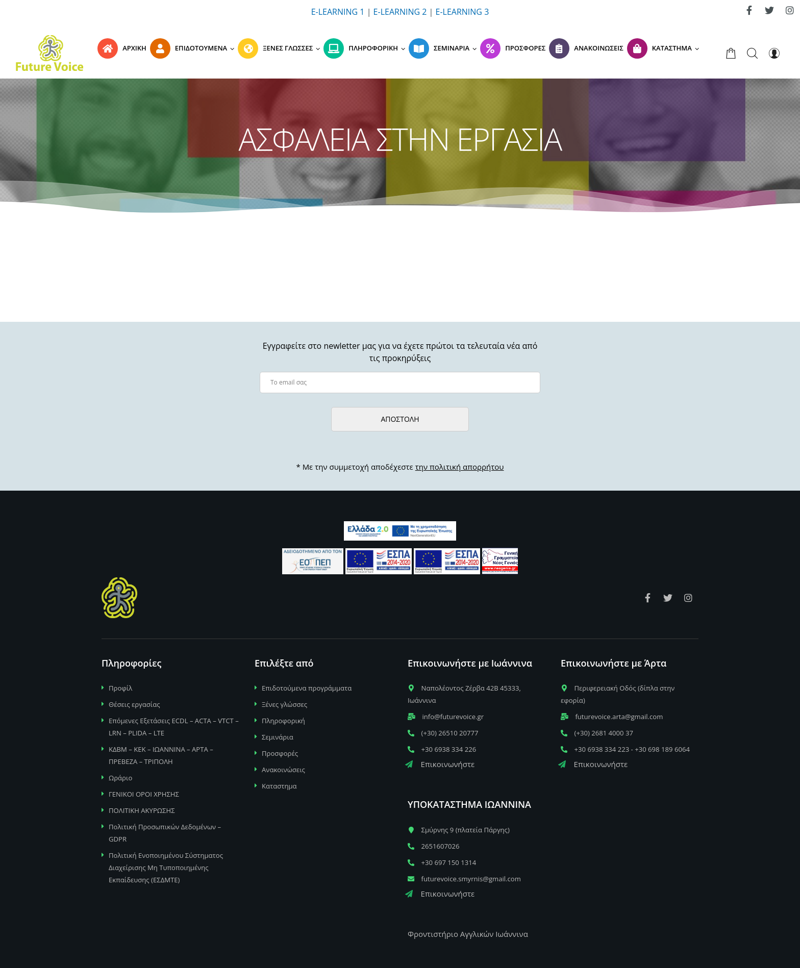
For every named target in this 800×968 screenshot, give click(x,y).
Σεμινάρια (277, 737)
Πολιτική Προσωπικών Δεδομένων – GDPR (165, 833)
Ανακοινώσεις (283, 769)
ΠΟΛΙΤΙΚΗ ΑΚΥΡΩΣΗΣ (142, 810)
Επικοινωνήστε (439, 764)
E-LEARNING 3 (462, 11)
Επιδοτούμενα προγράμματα (307, 688)
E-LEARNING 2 (400, 11)
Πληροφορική (283, 720)
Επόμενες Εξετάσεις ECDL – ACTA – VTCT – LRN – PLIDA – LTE (174, 726)
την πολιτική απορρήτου (459, 467)
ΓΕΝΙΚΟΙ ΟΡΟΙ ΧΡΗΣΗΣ (144, 794)
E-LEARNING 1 (338, 11)
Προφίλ (120, 688)
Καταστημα (279, 786)
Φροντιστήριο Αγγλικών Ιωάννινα (468, 934)
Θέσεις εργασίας (134, 704)
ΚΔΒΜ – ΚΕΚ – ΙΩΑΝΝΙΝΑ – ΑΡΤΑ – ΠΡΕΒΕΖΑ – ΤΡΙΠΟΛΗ (161, 755)
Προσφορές (280, 753)
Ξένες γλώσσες (284, 704)
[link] (749, 10)
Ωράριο (120, 777)
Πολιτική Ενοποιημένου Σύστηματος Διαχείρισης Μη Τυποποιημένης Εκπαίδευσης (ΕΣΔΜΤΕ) (166, 867)
